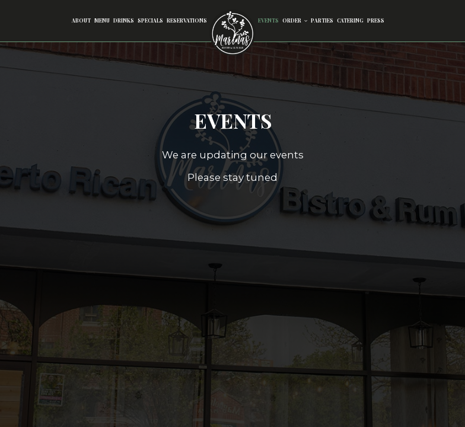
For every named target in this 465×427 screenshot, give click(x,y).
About (81, 20)
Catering (350, 20)
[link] (232, 32)
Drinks (123, 20)
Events (268, 20)
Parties (322, 20)
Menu (102, 20)
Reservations (187, 20)
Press (375, 20)
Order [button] (294, 20)
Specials (150, 20)
